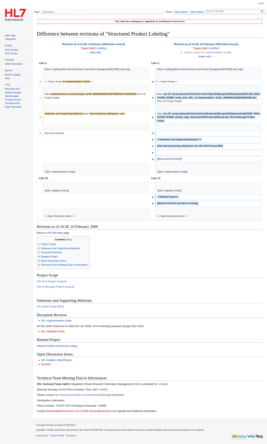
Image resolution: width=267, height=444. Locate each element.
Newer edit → (206, 56)
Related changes (13, 92)
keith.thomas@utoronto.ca (98, 411)
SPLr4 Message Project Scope (54, 286)
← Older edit (93, 52)
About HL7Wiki (57, 435)
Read (169, 11)
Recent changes (13, 75)
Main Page (10, 35)
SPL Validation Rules (53, 331)
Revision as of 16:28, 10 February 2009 (197, 44)
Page (36, 11)
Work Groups (11, 50)
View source (181, 11)
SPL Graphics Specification (56, 360)
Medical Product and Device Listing (57, 345)
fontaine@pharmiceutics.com (63, 411)
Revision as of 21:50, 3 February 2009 (85, 44)
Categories (10, 39)
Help (7, 78)
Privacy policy (42, 435)
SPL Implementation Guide (56, 320)
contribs (101, 48)
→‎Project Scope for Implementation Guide (206, 52)
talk (93, 48)
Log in (261, 3)
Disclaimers (71, 435)
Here (182, 21)
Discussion (48, 11)
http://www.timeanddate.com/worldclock (76, 394)
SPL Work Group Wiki (49, 306)
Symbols (46, 364)
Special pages (12, 96)
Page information (13, 107)
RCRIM (52, 232)
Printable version (13, 99)
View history (196, 11)
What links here (12, 89)
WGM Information (13, 64)
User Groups (11, 53)
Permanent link (12, 103)
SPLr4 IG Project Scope (50, 281)
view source (116, 44)
